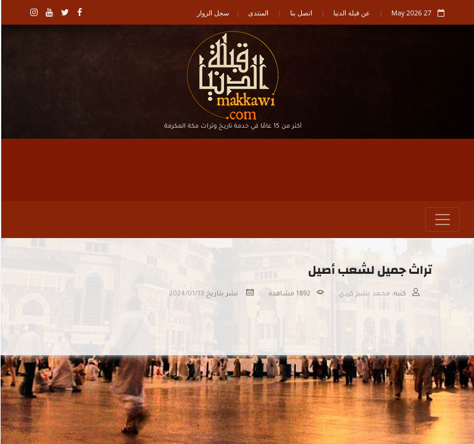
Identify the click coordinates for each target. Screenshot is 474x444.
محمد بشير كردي (363, 294)
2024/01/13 (186, 294)
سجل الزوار (212, 12)
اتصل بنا (300, 12)
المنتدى (257, 12)
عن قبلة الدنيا (351, 12)
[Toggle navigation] (442, 219)
